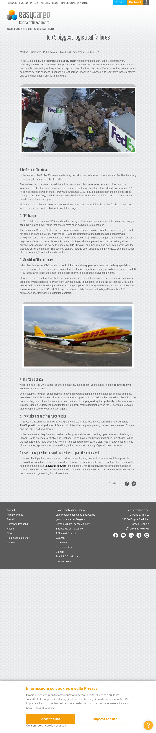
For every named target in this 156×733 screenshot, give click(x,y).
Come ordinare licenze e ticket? (73, 524)
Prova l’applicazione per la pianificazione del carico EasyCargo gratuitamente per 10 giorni (75, 515)
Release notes (64, 547)
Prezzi (34, 3)
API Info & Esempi (66, 533)
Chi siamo (61, 542)
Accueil (10, 28)
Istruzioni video (17, 3)
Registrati (135, 2)
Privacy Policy (63, 561)
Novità (45, 3)
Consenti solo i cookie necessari (46, 725)
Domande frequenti (17, 524)
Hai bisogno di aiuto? (74, 3)
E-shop (60, 552)
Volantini (60, 538)
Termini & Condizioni (67, 556)
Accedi (120, 2)
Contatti (11, 542)
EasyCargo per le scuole (69, 528)
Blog (55, 3)
